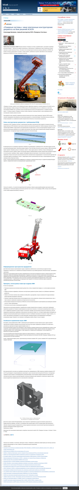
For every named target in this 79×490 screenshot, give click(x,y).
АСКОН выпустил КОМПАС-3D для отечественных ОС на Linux (16, 451)
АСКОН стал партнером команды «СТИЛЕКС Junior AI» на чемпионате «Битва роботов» (21, 478)
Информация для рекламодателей (63, 168)
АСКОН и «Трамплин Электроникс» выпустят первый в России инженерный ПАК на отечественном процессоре (26, 452)
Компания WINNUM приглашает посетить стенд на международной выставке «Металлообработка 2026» (66, 30)
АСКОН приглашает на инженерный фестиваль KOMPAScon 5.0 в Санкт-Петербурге (20, 473)
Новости (4, 14)
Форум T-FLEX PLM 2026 (63, 33)
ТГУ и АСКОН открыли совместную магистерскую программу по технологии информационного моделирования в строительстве (29, 471)
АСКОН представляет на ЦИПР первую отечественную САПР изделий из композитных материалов (23, 481)
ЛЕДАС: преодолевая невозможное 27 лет (64, 127)
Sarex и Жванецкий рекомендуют (63, 122)
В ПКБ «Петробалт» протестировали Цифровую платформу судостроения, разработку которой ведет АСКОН (25, 463)
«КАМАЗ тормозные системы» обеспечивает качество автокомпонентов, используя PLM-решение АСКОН (25, 476)
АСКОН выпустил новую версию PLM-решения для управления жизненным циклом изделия (22, 464)
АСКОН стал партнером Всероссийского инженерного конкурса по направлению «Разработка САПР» (24, 454)
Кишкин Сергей (60, 115)
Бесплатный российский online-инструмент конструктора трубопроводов (65, 76)
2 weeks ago (69, 137)
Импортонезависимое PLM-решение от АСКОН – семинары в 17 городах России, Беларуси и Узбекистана (25, 458)
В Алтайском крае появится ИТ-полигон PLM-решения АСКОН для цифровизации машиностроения (24, 466)
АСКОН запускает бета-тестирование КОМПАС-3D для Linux (16, 459)
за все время (65, 41)
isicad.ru (70, 157)
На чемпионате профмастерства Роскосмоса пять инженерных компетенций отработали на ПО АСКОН (24, 469)
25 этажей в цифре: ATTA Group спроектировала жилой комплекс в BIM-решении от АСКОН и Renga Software (25, 456)
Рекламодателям (29, 14)
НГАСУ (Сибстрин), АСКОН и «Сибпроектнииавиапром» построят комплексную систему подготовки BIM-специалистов (27, 468)
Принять (65, 488)
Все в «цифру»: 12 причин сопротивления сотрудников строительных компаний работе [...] (66, 21)
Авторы (15, 14)
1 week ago (70, 122)
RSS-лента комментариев (63, 111)
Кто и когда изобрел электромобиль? (66, 72)
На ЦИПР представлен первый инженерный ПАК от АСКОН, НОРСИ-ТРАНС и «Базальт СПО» (22, 480)
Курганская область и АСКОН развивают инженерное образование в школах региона (21, 461)
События (21, 14)
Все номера (60, 89)
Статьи (10, 14)
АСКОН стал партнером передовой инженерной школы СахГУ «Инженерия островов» (21, 475)
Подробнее (59, 166)
